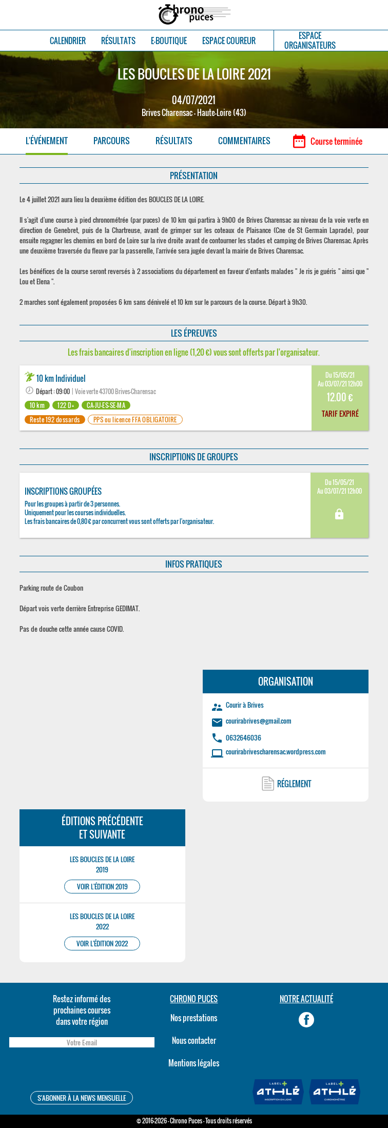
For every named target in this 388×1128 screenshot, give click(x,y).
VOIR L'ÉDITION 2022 (102, 943)
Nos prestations (193, 1017)
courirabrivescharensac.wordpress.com (276, 751)
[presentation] (81, 1071)
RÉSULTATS (118, 41)
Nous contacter (194, 1040)
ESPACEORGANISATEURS (310, 40)
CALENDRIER (68, 41)
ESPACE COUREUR (229, 41)
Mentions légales (193, 1062)
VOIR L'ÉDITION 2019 (102, 886)
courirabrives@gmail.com (259, 720)
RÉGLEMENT (294, 783)
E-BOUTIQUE (169, 41)
